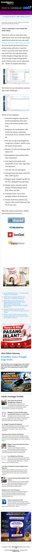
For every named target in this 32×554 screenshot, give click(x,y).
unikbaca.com (16, 551)
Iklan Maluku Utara (17, 547)
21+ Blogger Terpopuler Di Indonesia (12, 424)
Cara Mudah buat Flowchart (15, 456)
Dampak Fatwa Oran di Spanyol (11, 490)
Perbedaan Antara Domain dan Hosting (12, 434)
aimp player (11, 43)
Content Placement (14, 550)
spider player (19, 43)
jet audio (27, 43)
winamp (4, 43)
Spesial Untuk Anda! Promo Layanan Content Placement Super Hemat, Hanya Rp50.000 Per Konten (16, 316)
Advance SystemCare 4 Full (15, 500)
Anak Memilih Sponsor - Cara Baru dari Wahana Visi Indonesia (16, 293)
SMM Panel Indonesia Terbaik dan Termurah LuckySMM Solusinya (14, 297)
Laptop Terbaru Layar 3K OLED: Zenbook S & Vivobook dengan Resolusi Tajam (16, 310)
